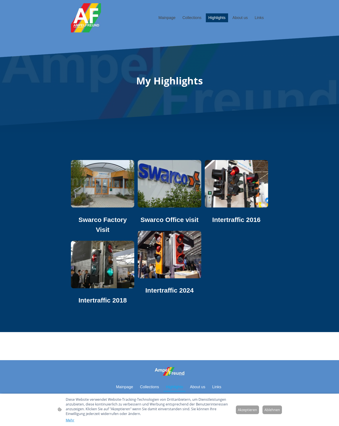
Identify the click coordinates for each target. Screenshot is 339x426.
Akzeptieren (247, 409)
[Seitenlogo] (86, 17)
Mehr (70, 420)
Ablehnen (272, 409)
